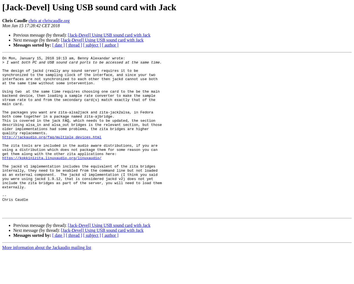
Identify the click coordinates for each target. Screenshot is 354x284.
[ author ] (110, 45)
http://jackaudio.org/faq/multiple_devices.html (51, 153)
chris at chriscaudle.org (49, 20)
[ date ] (58, 45)
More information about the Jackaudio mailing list (46, 279)
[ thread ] (74, 45)
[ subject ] (92, 45)
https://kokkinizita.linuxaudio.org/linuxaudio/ (51, 178)
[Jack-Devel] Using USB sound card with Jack (109, 35)
